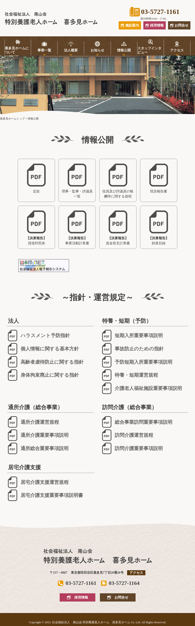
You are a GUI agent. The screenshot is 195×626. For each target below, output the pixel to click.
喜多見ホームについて (17, 50)
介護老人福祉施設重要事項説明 (141, 388)
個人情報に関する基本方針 (43, 348)
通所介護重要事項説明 (38, 435)
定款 (36, 178)
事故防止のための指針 (132, 348)
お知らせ (97, 50)
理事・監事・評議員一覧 (77, 181)
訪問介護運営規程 (127, 435)
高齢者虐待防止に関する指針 (45, 362)
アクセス (177, 50)
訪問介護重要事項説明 (132, 448)
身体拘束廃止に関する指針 (43, 375)
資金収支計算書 (118, 227)
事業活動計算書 (77, 227)
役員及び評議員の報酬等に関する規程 (117, 181)
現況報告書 (158, 178)
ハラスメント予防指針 (38, 335)
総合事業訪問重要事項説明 (136, 422)
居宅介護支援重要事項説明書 (45, 495)
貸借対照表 (36, 227)
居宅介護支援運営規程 (38, 482)
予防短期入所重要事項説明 (136, 362)
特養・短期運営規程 (129, 375)
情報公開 (124, 50)
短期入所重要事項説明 (132, 335)
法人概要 (71, 50)
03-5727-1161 (154, 11)
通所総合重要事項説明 (38, 448)
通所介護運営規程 (33, 422)
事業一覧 (44, 50)
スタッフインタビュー (149, 50)
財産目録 (158, 227)
